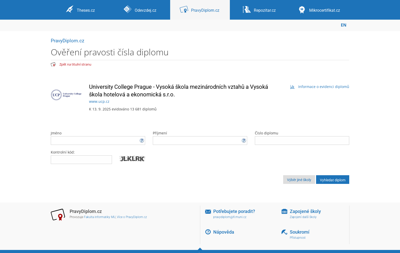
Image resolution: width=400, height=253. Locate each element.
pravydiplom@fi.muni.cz (229, 217)
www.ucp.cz (99, 101)
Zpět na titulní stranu (75, 64)
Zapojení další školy (303, 217)
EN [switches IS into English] (343, 25)
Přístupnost (298, 237)
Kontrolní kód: (63, 152)
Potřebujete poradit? (234, 211)
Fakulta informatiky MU (100, 217)
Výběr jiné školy (299, 180)
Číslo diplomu (302, 138)
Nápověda (223, 232)
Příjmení (200, 138)
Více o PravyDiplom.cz (132, 217)
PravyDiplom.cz (67, 41)
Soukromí (299, 232)
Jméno (98, 138)
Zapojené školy (305, 211)
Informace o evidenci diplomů (319, 86)
